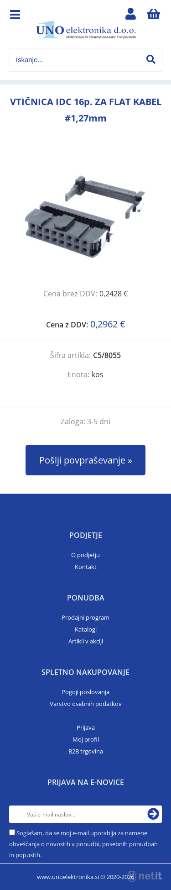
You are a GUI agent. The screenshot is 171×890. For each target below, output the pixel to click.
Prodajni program (85, 617)
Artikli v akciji (85, 641)
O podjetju (85, 555)
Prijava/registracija (130, 16)
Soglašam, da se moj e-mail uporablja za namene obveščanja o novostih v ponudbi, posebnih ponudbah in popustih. (83, 844)
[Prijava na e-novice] (153, 814)
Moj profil (86, 739)
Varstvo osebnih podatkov (86, 704)
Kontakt (86, 567)
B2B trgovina (85, 751)
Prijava (86, 727)
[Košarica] (153, 16)
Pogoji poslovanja (85, 692)
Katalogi (86, 629)
